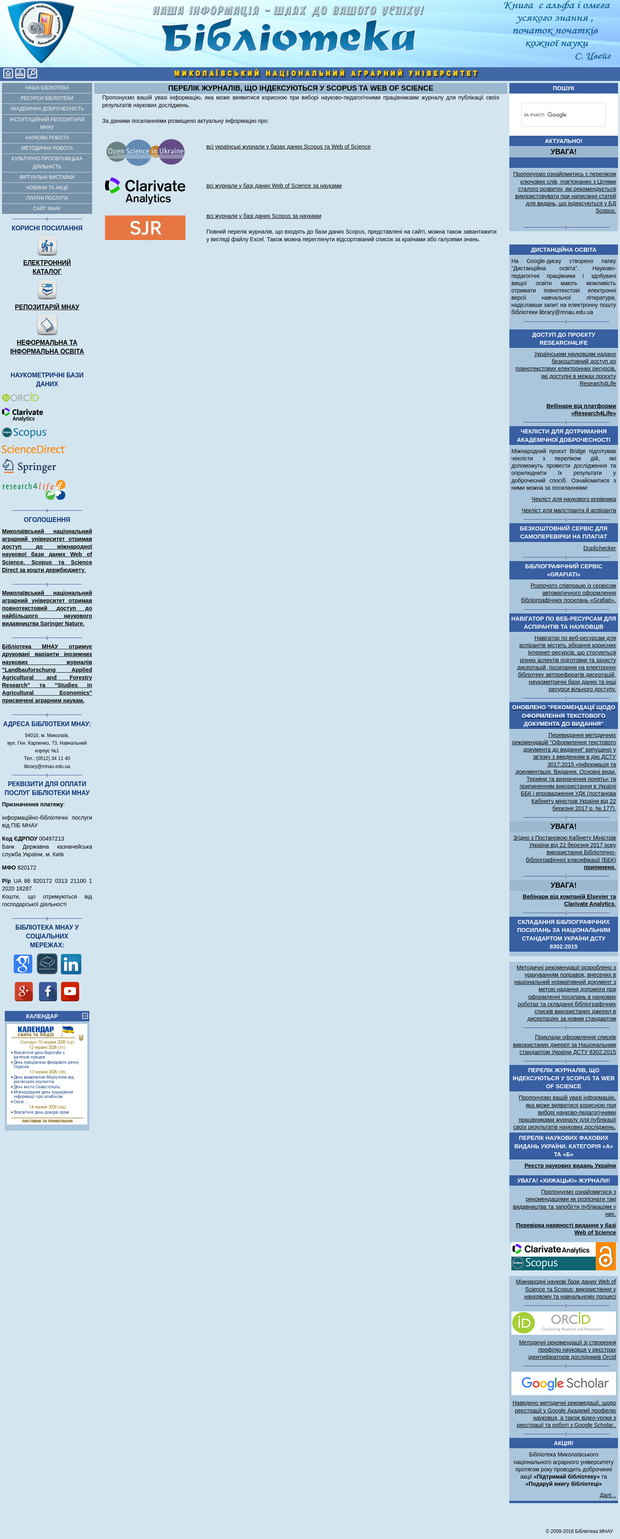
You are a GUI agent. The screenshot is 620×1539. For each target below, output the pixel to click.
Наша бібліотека (47, 88)
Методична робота (47, 148)
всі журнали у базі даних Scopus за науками (263, 216)
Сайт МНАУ (47, 208)
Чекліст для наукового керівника (573, 499)
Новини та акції (47, 188)
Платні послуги (47, 198)
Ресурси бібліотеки (47, 98)
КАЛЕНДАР (57, 1015)
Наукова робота (47, 138)
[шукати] (552, 115)
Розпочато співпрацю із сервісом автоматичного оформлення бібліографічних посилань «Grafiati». (568, 592)
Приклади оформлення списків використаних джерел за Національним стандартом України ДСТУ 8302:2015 (564, 1044)
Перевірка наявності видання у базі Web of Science (566, 1229)
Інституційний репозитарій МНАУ (47, 123)
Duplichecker (599, 548)
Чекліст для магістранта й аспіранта (568, 510)
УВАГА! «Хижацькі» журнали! (563, 1180)
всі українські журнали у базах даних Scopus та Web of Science (288, 146)
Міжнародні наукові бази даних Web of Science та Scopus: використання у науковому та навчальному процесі (566, 1288)
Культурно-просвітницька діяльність (47, 162)
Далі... (608, 1495)
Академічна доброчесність (47, 109)
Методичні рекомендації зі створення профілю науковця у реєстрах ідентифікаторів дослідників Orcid (567, 1349)
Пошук (564, 88)
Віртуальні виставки (47, 177)
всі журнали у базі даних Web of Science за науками (274, 185)
